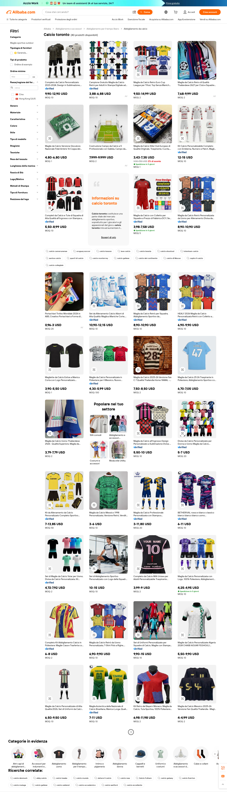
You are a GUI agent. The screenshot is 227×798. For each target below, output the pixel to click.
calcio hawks (60, 778)
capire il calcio (195, 258)
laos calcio (124, 251)
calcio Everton (187, 778)
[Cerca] (144, 12)
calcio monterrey (98, 258)
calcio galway (165, 778)
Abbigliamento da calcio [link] (135, 28)
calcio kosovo (104, 251)
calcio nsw (123, 778)
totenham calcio (189, 251)
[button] (134, 12)
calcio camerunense (56, 251)
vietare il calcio (102, 778)
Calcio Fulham (144, 778)
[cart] (176, 12)
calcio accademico (85, 785)
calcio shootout (165, 251)
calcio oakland (61, 785)
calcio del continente (146, 258)
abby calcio (40, 778)
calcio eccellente (133, 785)
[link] (223, 768)
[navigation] (24, 380)
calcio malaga (18, 785)
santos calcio (53, 258)
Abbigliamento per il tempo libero (103, 28)
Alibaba (47, 28)
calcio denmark (18, 778)
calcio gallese (121, 258)
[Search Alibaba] (87, 12)
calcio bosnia (143, 251)
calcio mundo (80, 778)
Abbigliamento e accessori (69, 28)
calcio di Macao (172, 258)
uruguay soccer (81, 251)
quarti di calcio (75, 258)
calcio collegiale (54, 265)
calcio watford (110, 785)
